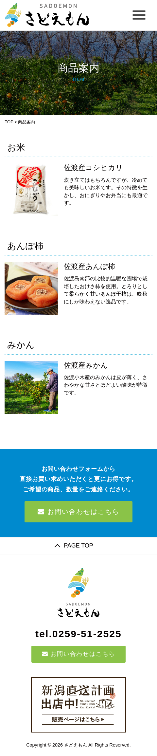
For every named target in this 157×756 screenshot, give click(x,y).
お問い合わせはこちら (78, 511)
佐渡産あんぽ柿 (89, 266)
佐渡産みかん (86, 365)
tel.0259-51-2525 (78, 633)
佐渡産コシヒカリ (93, 167)
